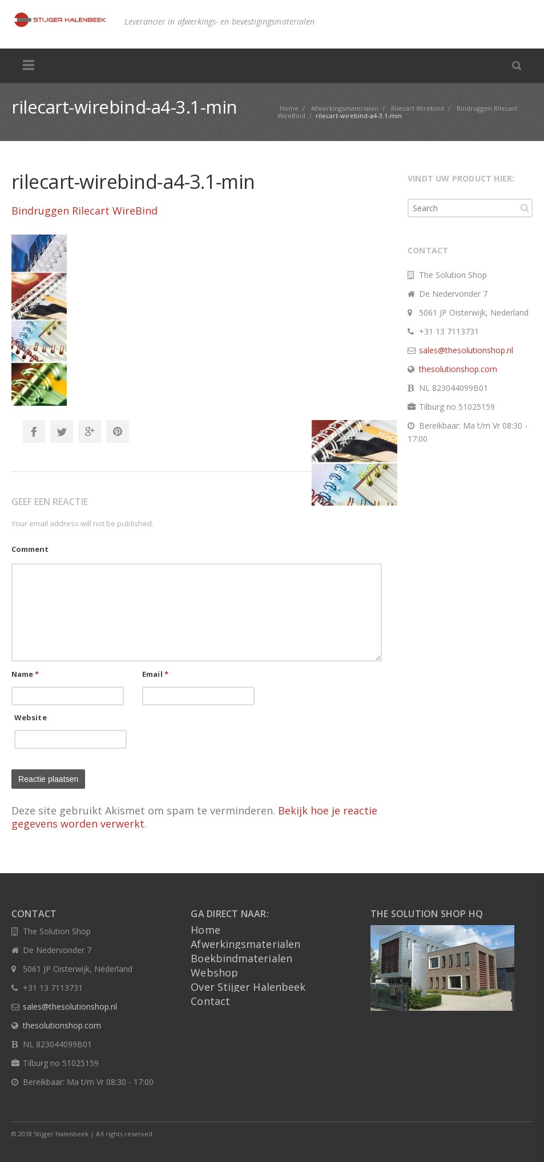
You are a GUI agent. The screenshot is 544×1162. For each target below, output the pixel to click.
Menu (28, 66)
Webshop (214, 972)
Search (524, 208)
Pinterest (117, 431)
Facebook (33, 431)
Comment (30, 549)
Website (30, 717)
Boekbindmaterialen (241, 958)
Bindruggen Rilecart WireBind (84, 210)
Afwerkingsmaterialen (245, 944)
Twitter (61, 431)
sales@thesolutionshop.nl (466, 350)
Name (25, 674)
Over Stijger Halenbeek (248, 987)
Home (205, 930)
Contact (210, 1001)
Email (155, 674)
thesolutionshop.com (458, 369)
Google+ (89, 431)
